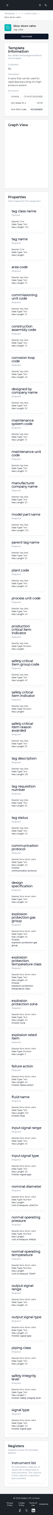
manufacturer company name (25, 484)
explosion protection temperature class (26, 961)
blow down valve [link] (13, 17)
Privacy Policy (10, 1504)
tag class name (24, 211)
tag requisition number (23, 788)
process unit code (26, 598)
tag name (20, 239)
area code (20, 267)
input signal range (26, 1128)
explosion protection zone (24, 1002)
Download (26, 36)
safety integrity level (24, 1377)
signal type (25, 1174)
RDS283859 (37, 109)
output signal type (26, 1317)
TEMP (32, 1273)
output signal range (22, 1287)
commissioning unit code (24, 296)
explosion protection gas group (23, 917)
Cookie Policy (22, 1504)
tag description (24, 758)
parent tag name (25, 542)
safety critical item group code (25, 662)
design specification (22, 884)
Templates (10, 13)
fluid (22, 1116)
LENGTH (33, 1205)
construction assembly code (24, 328)
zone (22, 1023)
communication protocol (25, 847)
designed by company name (25, 390)
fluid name (20, 1097)
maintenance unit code (26, 453)
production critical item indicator (21, 629)
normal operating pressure (26, 1219)
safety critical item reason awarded (22, 727)
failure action (22, 1066)
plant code (20, 570)
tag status (20, 817)
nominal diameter (26, 1186)
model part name (26, 514)
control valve (30, 13)
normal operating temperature (26, 1253)
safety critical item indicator (23, 694)
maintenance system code (23, 422)
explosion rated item (24, 1036)
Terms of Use (33, 1504)
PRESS (32, 1239)
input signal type (25, 1155)
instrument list (24, 1463)
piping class (21, 1348)
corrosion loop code (23, 359)
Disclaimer (43, 1504)
